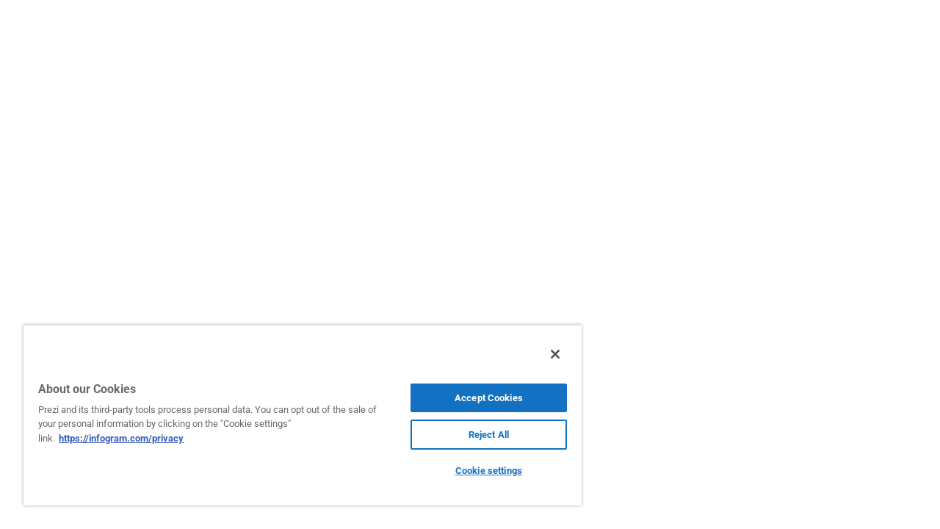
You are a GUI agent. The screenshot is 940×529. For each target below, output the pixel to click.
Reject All (478, 434)
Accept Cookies (478, 397)
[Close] (542, 354)
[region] (296, 415)
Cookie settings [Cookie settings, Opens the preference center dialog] (477, 470)
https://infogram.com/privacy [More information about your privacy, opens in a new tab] (121, 438)
